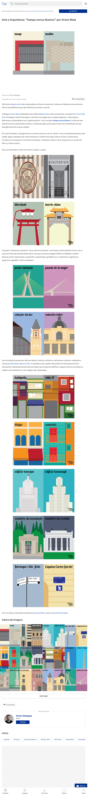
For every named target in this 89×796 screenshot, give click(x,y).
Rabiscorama (44, 114)
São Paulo (14, 363)
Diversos (17, 739)
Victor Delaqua (24, 716)
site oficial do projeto (60, 613)
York (3, 117)
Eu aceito (73, 11)
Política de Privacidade (37, 11)
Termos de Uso (27, 11)
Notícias (6, 739)
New (83, 114)
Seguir (22, 722)
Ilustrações (82, 739)
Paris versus (77, 114)
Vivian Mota (14, 114)
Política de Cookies (48, 11)
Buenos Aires (16, 104)
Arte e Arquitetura (30, 739)
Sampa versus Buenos (61, 120)
